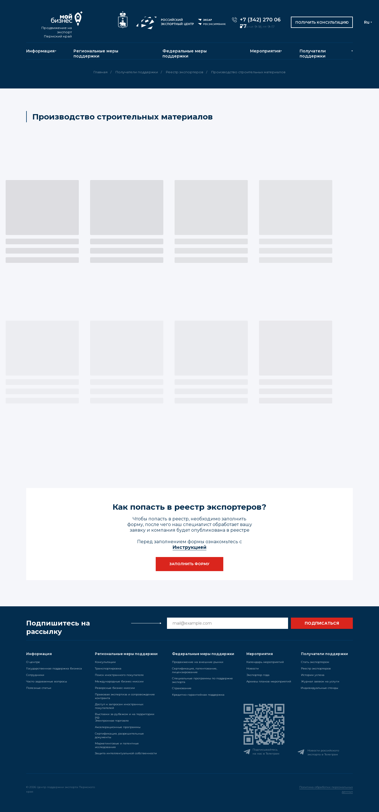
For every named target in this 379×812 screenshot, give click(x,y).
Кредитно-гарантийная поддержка (198, 694)
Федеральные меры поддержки (184, 53)
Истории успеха (312, 675)
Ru (366, 22)
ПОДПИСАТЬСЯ (322, 623)
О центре (33, 662)
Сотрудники (35, 675)
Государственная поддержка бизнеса (54, 668)
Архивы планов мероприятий (268, 681)
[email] (227, 623)
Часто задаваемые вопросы (46, 681)
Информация (40, 51)
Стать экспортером (315, 662)
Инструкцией (189, 547)
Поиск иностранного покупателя (119, 675)
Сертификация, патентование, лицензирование (194, 670)
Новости (252, 668)
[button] (322, 22)
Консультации (105, 662)
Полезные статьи (38, 688)
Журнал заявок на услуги (320, 681)
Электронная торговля (112, 720)
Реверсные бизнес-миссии (115, 688)
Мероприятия (265, 51)
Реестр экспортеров (184, 72)
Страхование (181, 688)
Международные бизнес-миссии (119, 681)
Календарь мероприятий (265, 662)
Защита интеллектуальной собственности (126, 753)
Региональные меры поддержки (95, 53)
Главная (100, 72)
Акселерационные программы (118, 727)
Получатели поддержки (313, 53)
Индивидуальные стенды (319, 688)
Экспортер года (257, 675)
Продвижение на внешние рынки (197, 662)
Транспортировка (108, 668)
